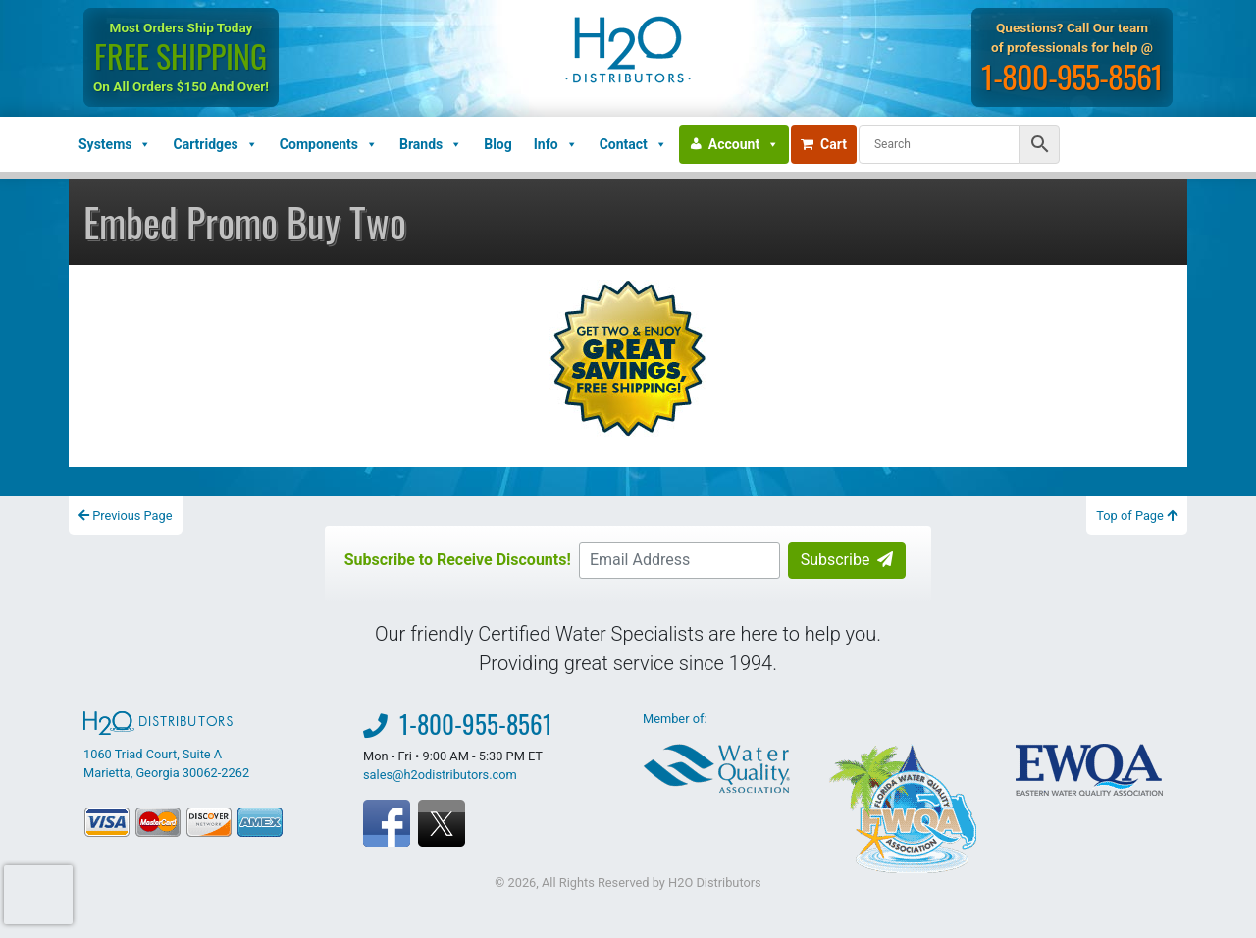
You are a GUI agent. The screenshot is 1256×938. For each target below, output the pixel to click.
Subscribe (847, 559)
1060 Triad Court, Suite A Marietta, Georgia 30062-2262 (166, 745)
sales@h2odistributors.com (440, 774)
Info (556, 144)
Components (329, 144)
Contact (633, 144)
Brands (430, 144)
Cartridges (215, 144)
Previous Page (125, 515)
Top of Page (1137, 515)
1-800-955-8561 (1073, 76)
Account (743, 144)
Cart (824, 144)
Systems (114, 144)
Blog (498, 144)
